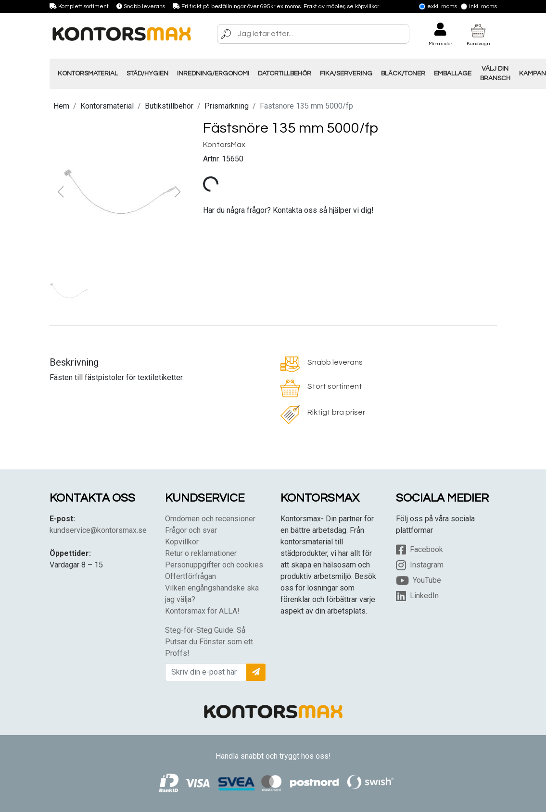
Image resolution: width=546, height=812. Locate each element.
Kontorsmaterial (88, 73)
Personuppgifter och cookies (214, 564)
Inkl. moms (479, 6)
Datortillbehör (284, 73)
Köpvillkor (182, 541)
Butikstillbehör (169, 106)
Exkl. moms (438, 6)
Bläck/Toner (403, 73)
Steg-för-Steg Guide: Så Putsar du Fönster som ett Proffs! (209, 642)
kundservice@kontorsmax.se (98, 530)
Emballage (452, 73)
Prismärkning (226, 106)
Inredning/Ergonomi (213, 73)
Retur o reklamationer (201, 553)
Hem (61, 106)
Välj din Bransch (495, 73)
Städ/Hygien (147, 73)
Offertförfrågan (190, 576)
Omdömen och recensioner (210, 518)
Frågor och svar (191, 530)
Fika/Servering (346, 73)
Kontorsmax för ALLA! (202, 610)
